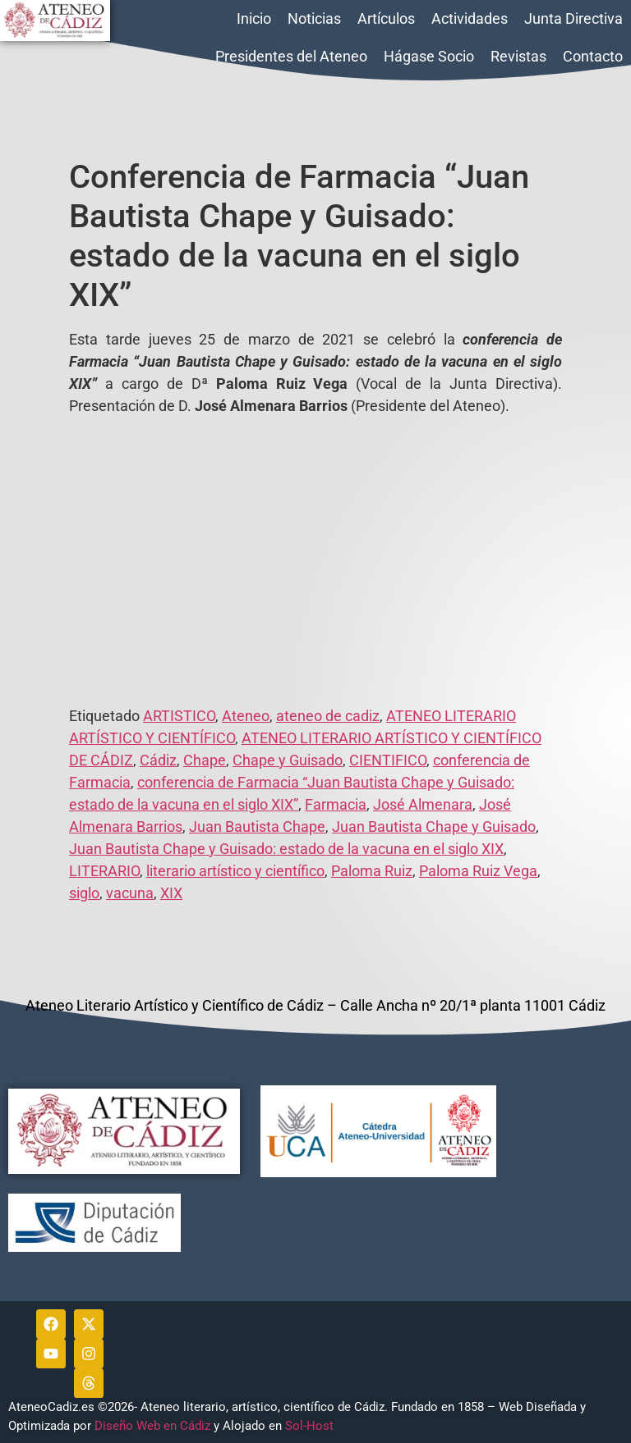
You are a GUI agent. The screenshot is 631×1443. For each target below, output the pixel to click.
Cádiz (158, 760)
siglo (84, 893)
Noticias (314, 18)
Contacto (593, 56)
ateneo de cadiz (328, 715)
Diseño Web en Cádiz (152, 1425)
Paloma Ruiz (371, 870)
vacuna (130, 893)
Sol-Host (311, 1425)
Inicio (254, 18)
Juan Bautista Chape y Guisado (434, 826)
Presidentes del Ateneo (291, 56)
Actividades (469, 18)
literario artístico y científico (235, 870)
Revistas (518, 56)
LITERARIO (104, 870)
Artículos (386, 18)
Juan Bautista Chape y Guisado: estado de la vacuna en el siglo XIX (286, 848)
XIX (171, 893)
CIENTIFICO (387, 760)
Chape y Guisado (288, 760)
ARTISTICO (179, 715)
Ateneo (245, 715)
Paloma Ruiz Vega (478, 870)
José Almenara (422, 804)
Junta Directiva (573, 18)
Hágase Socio (429, 56)
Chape (204, 760)
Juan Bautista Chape (257, 826)
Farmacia (335, 804)
